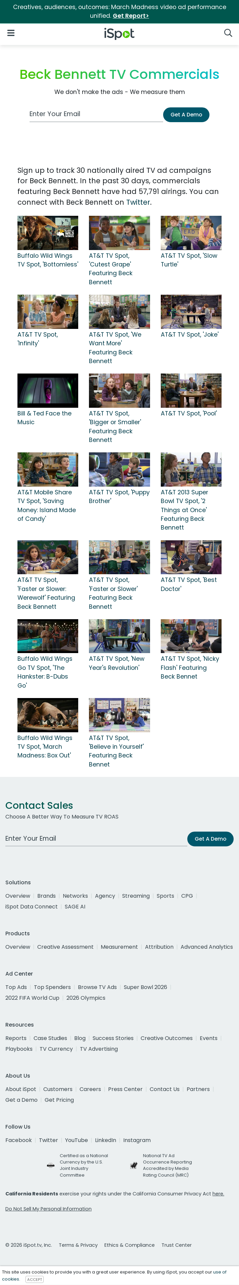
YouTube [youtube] (76, 1140)
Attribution (159, 947)
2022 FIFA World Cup (32, 998)
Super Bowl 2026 (145, 987)
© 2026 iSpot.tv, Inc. (28, 1245)
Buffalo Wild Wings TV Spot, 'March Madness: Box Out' (45, 747)
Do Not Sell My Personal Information (48, 1208)
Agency (105, 896)
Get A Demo (186, 114)
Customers (58, 1089)
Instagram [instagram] (137, 1140)
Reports (16, 1038)
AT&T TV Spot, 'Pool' (189, 413)
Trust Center (176, 1245)
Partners (198, 1089)
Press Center (125, 1089)
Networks (75, 896)
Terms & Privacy (78, 1245)
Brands (46, 896)
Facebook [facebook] (18, 1140)
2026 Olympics (85, 998)
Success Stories (113, 1038)
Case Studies (50, 1038)
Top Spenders (52, 987)
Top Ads (16, 987)
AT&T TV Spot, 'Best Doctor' (189, 584)
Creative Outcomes (167, 1038)
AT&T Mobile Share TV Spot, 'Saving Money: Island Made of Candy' (46, 505)
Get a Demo (21, 1100)
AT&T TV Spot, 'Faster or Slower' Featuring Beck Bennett (113, 593)
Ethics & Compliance (129, 1245)
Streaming (136, 896)
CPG (187, 896)
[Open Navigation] (10, 33)
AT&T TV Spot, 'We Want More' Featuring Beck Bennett (115, 348)
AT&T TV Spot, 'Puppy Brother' (119, 496)
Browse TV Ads (97, 987)
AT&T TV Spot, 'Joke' (190, 335)
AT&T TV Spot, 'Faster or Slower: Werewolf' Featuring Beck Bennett (46, 593)
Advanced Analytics (207, 947)
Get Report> (131, 16)
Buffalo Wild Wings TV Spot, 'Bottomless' (47, 260)
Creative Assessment (65, 947)
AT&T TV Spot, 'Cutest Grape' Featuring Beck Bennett (111, 269)
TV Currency (56, 1049)
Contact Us (165, 1089)
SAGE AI (75, 906)
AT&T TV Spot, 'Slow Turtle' (189, 260)
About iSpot (20, 1089)
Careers (90, 1089)
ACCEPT (34, 1279)
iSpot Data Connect (31, 906)
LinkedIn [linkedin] (105, 1140)
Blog (80, 1038)
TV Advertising (99, 1049)
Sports (165, 896)
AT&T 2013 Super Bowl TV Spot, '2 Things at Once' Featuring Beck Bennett (184, 510)
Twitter (138, 202)
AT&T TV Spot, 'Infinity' (37, 339)
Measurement (119, 947)
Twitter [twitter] (48, 1140)
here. (218, 1193)
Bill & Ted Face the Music (44, 417)
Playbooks (19, 1049)
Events (209, 1038)
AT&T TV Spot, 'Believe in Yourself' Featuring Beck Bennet (116, 751)
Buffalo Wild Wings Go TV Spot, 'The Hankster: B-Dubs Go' (45, 672)
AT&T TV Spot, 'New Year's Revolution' (116, 663)
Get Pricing (59, 1100)
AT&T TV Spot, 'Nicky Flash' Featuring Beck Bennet (190, 668)
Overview (17, 896)
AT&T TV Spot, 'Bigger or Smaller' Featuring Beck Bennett (115, 426)
